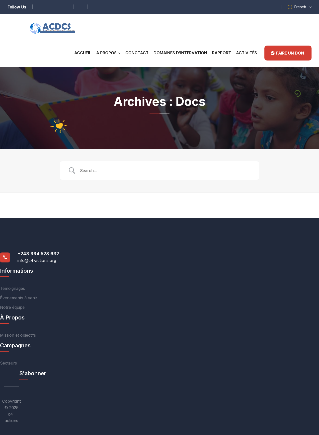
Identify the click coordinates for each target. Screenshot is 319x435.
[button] (303, 7)
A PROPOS (106, 52)
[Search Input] (165, 170)
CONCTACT (137, 52)
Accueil (82, 52)
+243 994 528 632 (38, 253)
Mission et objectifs (18, 335)
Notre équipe (12, 307)
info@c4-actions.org (36, 260)
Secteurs (8, 363)
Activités (246, 52)
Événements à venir (18, 297)
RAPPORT (221, 52)
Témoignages (12, 288)
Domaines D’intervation (180, 52)
